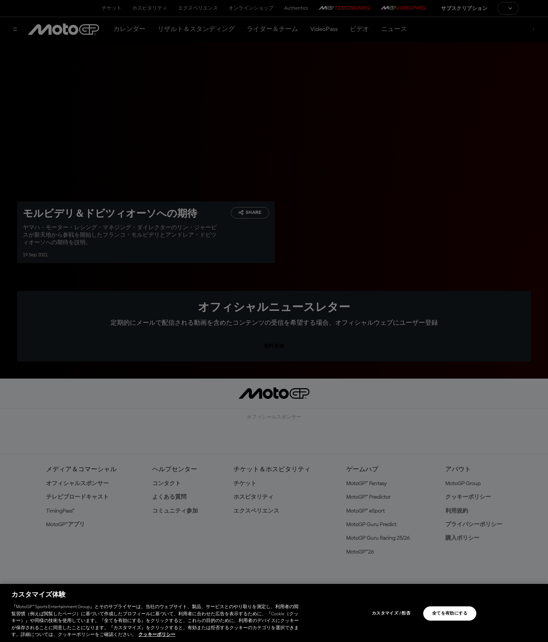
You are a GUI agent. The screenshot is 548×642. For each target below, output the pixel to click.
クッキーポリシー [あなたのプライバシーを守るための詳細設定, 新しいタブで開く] (156, 634)
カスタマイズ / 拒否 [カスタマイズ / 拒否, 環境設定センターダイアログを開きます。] (391, 613)
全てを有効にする (449, 613)
